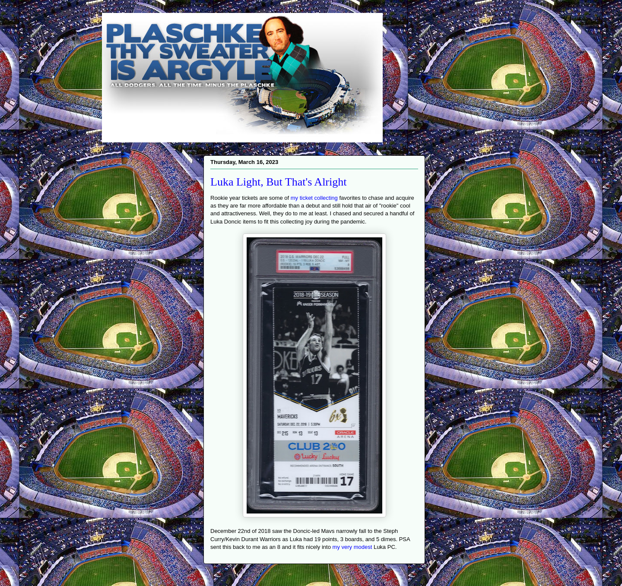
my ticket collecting (314, 198)
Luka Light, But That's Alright (278, 182)
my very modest (352, 547)
